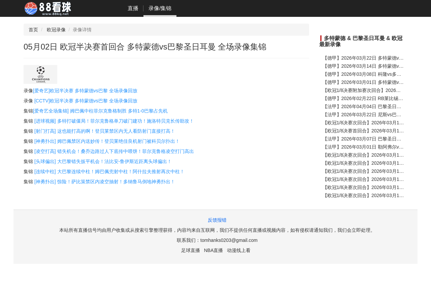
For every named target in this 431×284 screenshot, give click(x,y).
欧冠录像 (56, 29)
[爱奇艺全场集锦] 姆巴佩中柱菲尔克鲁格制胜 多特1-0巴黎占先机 (100, 111)
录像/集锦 (159, 8)
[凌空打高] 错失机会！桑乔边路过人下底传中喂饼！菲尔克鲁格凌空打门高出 (114, 151)
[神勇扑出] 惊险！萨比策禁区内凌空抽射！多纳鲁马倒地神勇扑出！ (104, 181)
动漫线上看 (239, 250)
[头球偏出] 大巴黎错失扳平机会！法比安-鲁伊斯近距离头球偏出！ (103, 161)
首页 (33, 29)
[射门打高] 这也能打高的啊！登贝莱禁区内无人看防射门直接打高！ (104, 131)
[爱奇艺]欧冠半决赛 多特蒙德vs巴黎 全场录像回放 (85, 90)
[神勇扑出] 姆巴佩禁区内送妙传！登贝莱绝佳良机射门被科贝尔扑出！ (107, 141)
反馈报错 (217, 220)
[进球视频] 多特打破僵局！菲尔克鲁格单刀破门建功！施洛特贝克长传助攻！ (114, 121)
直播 (133, 8)
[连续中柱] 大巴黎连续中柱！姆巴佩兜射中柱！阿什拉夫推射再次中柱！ (109, 171)
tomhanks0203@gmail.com (229, 240)
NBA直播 (213, 250)
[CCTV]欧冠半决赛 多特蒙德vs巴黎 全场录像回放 (85, 100)
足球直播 (190, 250)
